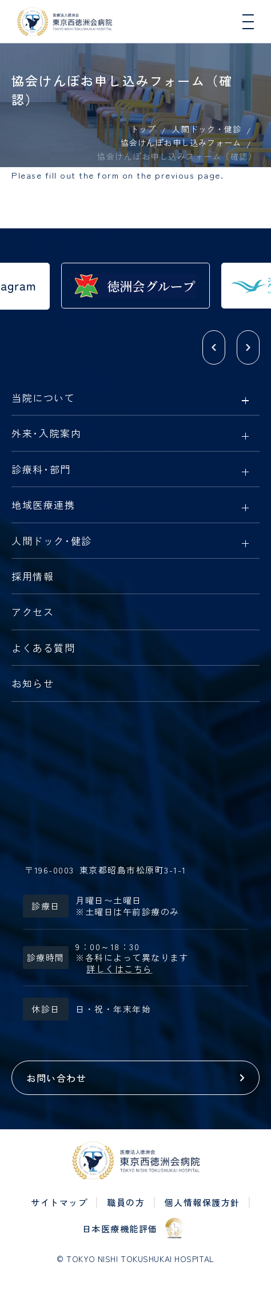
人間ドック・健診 (206, 129)
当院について (43, 398)
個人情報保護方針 (202, 1202)
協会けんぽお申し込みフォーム (181, 142)
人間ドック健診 (51, 541)
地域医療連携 (43, 505)
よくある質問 (43, 648)
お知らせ (32, 684)
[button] (213, 347)
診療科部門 (41, 470)
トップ (143, 129)
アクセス (32, 612)
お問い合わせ (56, 1078)
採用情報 (32, 577)
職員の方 (126, 1202)
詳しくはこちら (119, 969)
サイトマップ (59, 1202)
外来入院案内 (46, 434)
